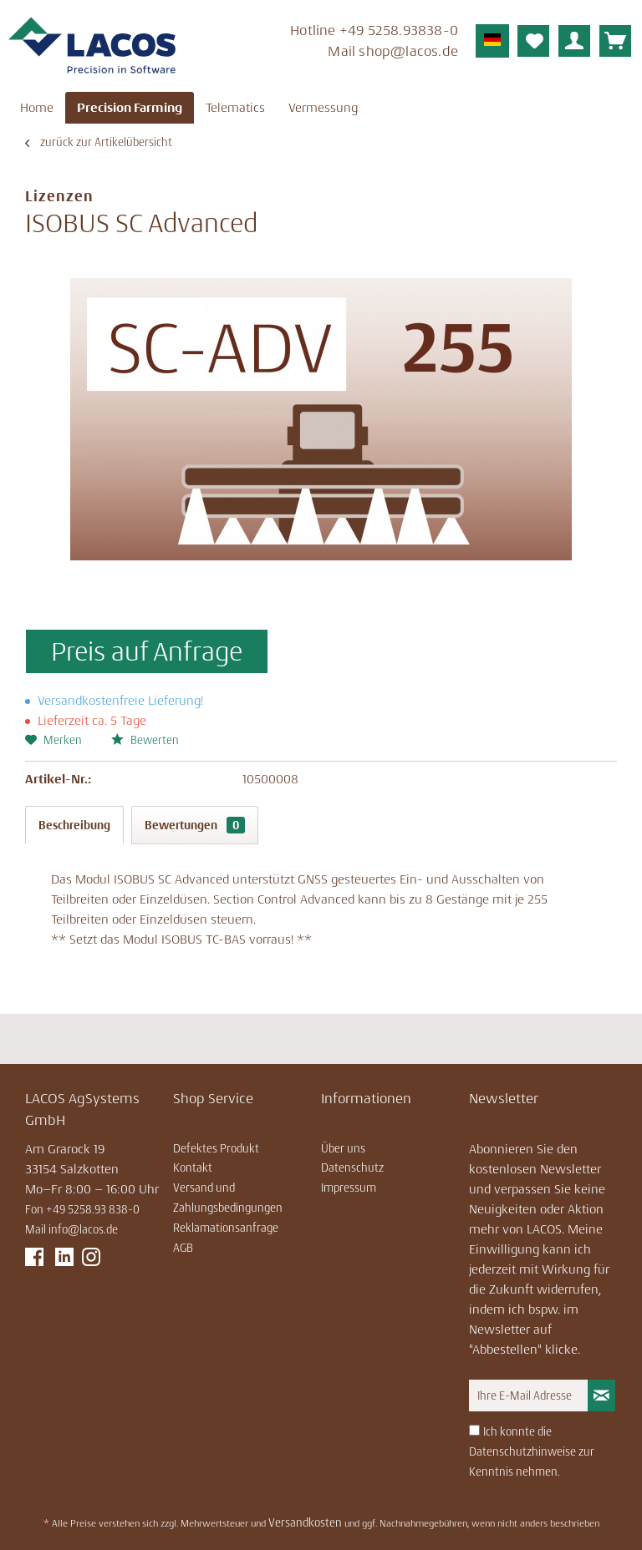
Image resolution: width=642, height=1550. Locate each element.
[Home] (36, 108)
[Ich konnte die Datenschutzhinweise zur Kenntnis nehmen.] (474, 1430)
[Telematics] (235, 108)
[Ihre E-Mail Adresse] (528, 1395)
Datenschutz (352, 1167)
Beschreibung (74, 825)
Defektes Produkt (216, 1148)
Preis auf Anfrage (146, 651)
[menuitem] (341, 43)
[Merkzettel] (533, 41)
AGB (183, 1247)
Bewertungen (195, 825)
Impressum (348, 1187)
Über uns (343, 1148)
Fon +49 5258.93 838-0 (82, 1209)
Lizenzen (59, 196)
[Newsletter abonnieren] (601, 1395)
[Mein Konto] (574, 41)
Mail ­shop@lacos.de (393, 51)
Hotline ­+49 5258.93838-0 (374, 30)
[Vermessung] (323, 108)
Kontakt (192, 1167)
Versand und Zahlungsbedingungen (228, 1197)
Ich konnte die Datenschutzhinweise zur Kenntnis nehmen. (531, 1451)
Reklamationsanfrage (225, 1227)
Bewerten (145, 740)
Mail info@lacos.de (71, 1229)
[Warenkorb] (615, 41)
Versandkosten (305, 1522)
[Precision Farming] (129, 108)
